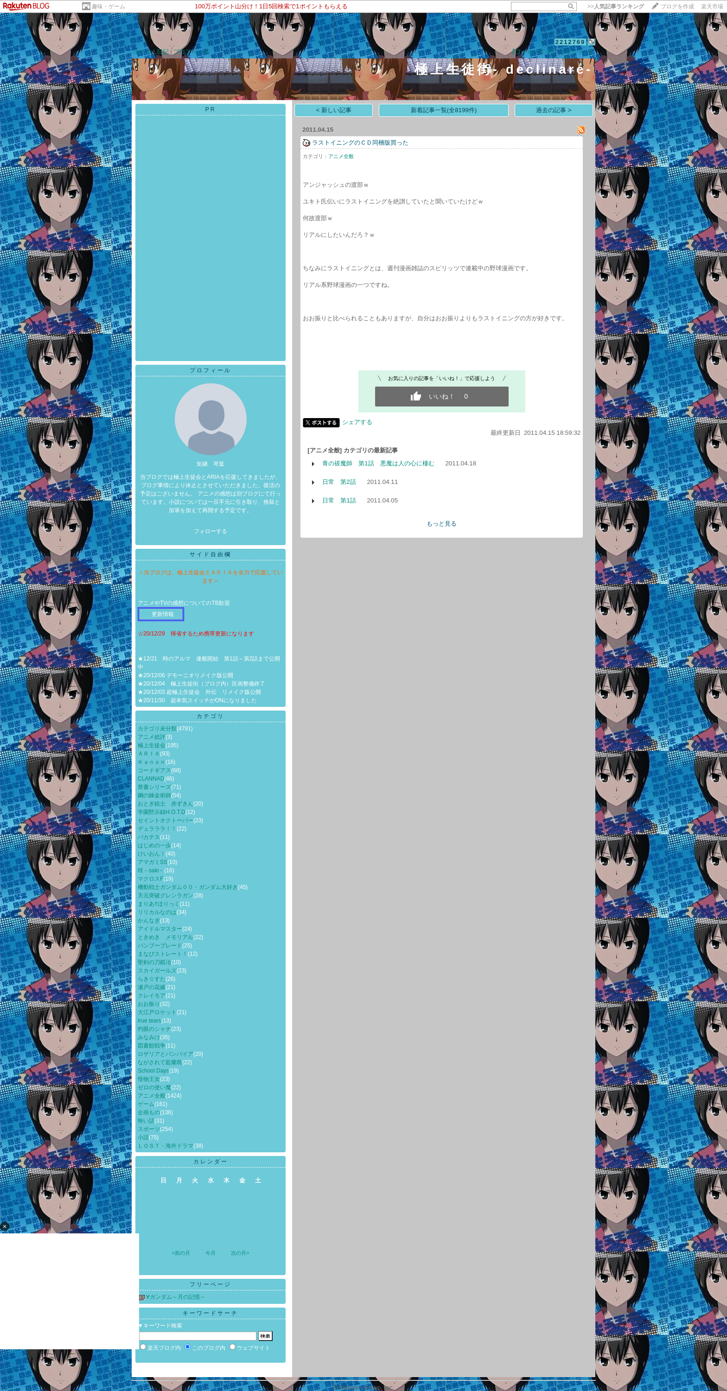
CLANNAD (151, 778)
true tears (149, 1020)
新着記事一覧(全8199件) (444, 110)
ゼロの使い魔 (154, 1087)
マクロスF (150, 879)
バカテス (149, 837)
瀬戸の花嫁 (152, 987)
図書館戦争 (152, 1045)
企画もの (149, 1112)
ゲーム (146, 1104)
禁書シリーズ (154, 787)
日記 (163, 51)
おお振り (149, 1004)
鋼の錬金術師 (154, 795)
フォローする (210, 531)
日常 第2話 (339, 481)
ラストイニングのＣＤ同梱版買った (360, 142)
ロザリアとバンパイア (165, 1054)
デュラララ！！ (157, 829)
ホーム (143, 51)
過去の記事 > (554, 110)
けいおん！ (152, 854)
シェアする (357, 422)
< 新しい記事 (334, 110)
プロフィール (191, 51)
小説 (143, 1137)
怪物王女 (149, 1079)
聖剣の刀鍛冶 (154, 962)
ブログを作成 (677, 6)
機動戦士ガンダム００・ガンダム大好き (188, 887)
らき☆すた (152, 979)
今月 (210, 1253)
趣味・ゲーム (108, 6)
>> (615, 6)
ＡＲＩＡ (149, 753)
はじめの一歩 (154, 845)
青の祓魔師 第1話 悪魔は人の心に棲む (378, 463)
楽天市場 (712, 6)
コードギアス (154, 770)
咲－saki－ (151, 870)
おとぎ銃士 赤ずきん (165, 803)
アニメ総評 (152, 737)
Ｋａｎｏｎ (152, 762)
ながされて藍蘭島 (160, 1062)
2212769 (570, 41)
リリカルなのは (157, 912)
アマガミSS (152, 862)
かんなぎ (149, 920)
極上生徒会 (152, 745)
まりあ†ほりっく (159, 904)
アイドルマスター (160, 929)
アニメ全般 (152, 1095)
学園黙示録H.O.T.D (161, 812)
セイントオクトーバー (165, 820)
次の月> (240, 1253)
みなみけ (149, 1037)
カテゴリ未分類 (157, 728)
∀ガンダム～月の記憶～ (175, 1297)
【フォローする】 (533, 51)
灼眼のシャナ (154, 1029)
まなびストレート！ (163, 954)
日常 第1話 (339, 500)
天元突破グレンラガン (165, 895)
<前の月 (181, 1253)
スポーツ (149, 1129)
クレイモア (152, 995)
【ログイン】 (577, 51)
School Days (153, 1070)
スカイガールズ (157, 970)
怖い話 (146, 1121)
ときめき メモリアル (165, 937)
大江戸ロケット (157, 1012)
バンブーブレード (160, 945)
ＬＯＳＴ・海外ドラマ (165, 1146)
